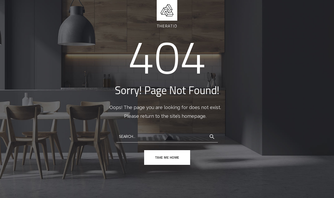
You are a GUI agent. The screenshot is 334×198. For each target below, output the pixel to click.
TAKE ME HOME (167, 157)
